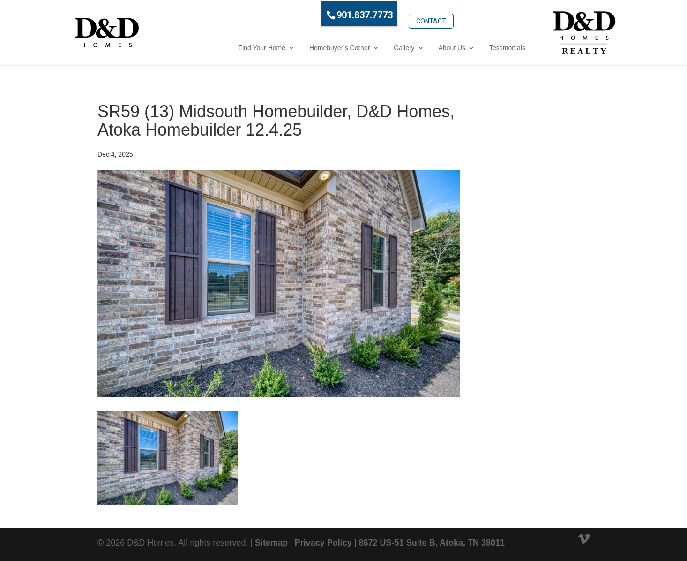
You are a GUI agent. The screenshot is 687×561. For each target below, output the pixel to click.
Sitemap (271, 541)
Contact (390, 12)
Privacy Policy (323, 541)
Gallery (362, 46)
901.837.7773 (324, 13)
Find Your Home (220, 46)
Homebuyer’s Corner (298, 46)
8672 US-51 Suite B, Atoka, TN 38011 (432, 541)
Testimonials (466, 46)
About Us (411, 46)
